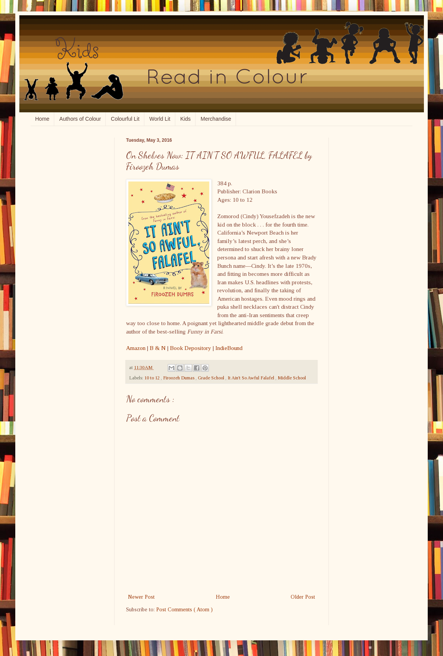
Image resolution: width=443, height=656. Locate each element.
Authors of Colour (80, 119)
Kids (185, 119)
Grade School (211, 378)
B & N (158, 348)
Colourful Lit (125, 119)
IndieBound (229, 348)
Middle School (292, 378)
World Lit (159, 119)
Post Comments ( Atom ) (184, 609)
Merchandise (215, 119)
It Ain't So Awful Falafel (251, 378)
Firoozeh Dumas (179, 378)
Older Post (303, 597)
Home (42, 119)
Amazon (136, 348)
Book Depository (190, 348)
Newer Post (141, 597)
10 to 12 (152, 378)
